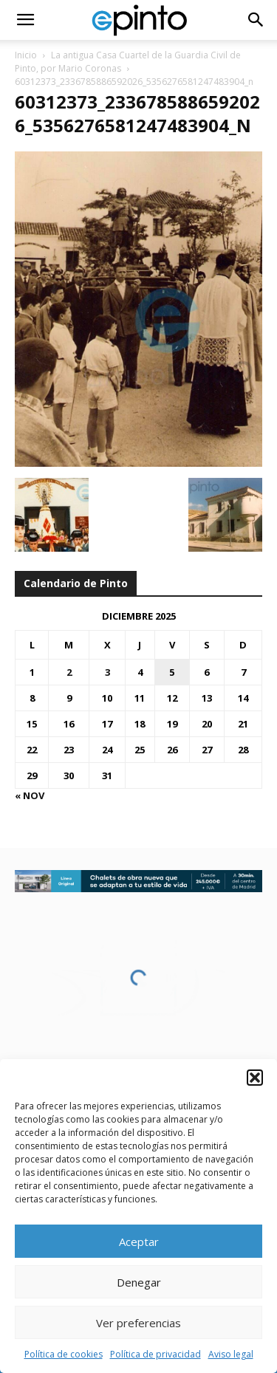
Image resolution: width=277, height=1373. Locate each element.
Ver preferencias (138, 1322)
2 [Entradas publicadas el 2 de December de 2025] (69, 672)
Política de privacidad (155, 1354)
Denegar (139, 1282)
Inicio (26, 55)
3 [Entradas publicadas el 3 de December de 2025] (107, 672)
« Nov (29, 795)
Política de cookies (63, 1354)
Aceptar (139, 1241)
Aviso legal (230, 1354)
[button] (254, 1077)
